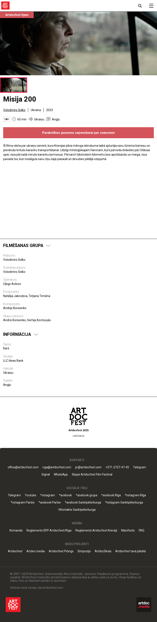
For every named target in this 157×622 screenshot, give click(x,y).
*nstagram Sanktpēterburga (124, 502)
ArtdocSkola (103, 551)
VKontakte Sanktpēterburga (77, 509)
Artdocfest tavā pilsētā (130, 551)
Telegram (139, 467)
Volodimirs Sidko (14, 110)
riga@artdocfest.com (57, 467)
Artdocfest (15, 551)
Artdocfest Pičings (61, 551)
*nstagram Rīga (135, 495)
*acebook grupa (86, 495)
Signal (46, 474)
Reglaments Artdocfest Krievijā (96, 530)
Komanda (16, 530)
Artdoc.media (35, 551)
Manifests (128, 530)
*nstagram (47, 495)
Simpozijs (84, 551)
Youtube (30, 495)
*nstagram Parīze (23, 502)
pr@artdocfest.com (88, 467)
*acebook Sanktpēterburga (83, 502)
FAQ (141, 530)
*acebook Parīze (50, 502)
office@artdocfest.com (23, 467)
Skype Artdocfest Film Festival (92, 474)
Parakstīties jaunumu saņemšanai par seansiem (78, 133)
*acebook (65, 495)
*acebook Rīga (111, 495)
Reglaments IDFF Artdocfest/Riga (48, 530)
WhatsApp (61, 474)
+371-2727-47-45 (117, 467)
